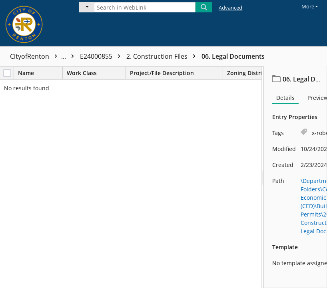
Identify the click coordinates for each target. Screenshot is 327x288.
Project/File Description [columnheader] (176, 73)
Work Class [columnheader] (96, 73)
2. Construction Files (162, 56)
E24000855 (102, 56)
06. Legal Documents (233, 56)
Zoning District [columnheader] (253, 73)
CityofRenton (44, 56)
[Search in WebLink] (144, 7)
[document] (295, 177)
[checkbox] (7, 73)
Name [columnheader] (40, 73)
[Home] (34, 23)
